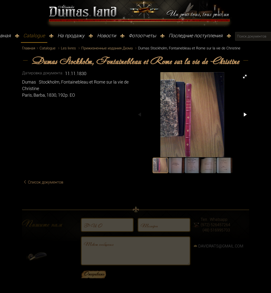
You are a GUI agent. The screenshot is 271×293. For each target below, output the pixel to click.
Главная (28, 48)
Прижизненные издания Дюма (107, 48)
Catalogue (34, 36)
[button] (245, 76)
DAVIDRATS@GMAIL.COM (220, 250)
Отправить (94, 277)
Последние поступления (195, 36)
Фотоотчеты (142, 36)
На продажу (70, 36)
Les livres (68, 48)
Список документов (43, 182)
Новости (106, 36)
